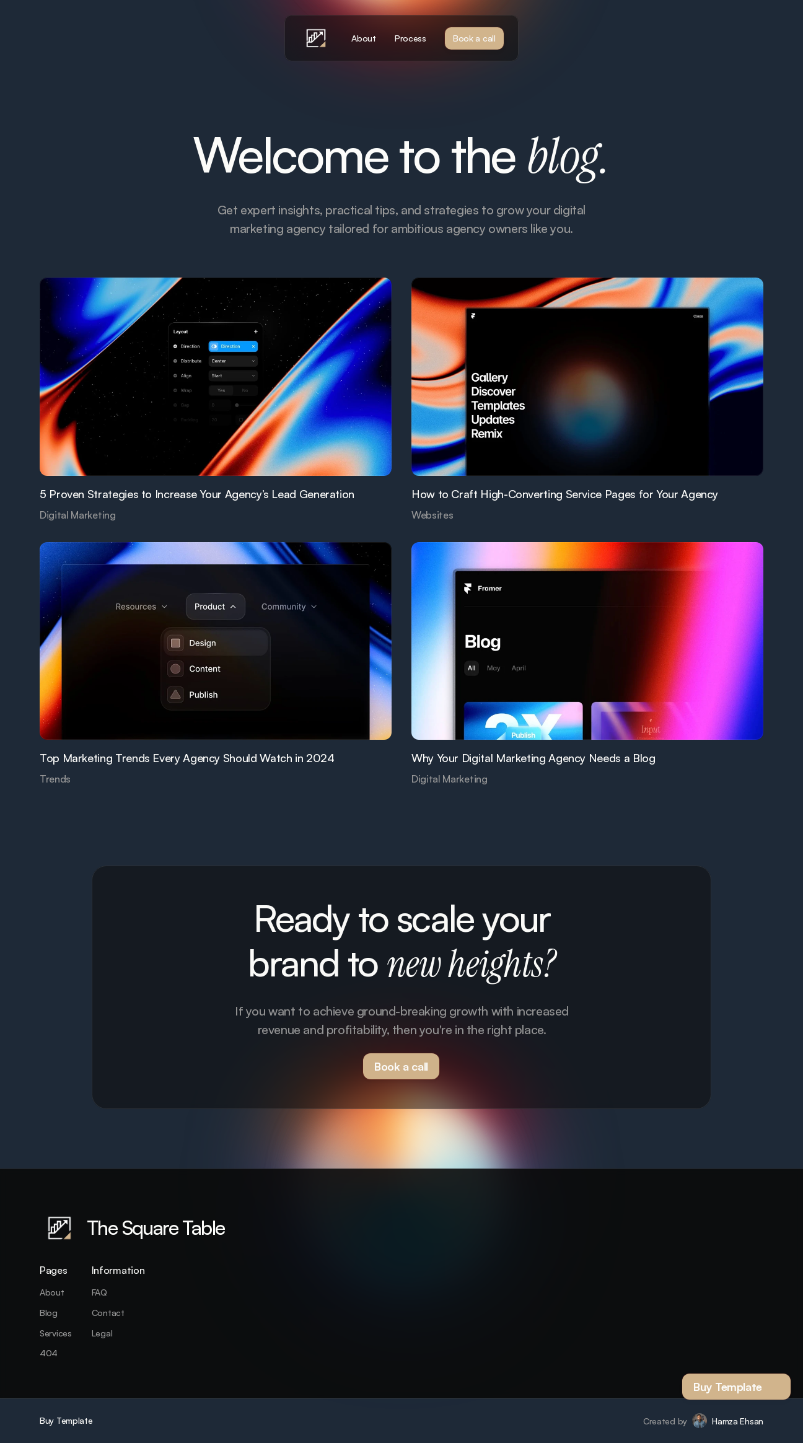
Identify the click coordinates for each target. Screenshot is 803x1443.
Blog (49, 1312)
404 (49, 1353)
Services (56, 1333)
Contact (108, 1312)
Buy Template (66, 1420)
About (52, 1292)
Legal (102, 1333)
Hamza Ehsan (737, 1421)
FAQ (99, 1292)
